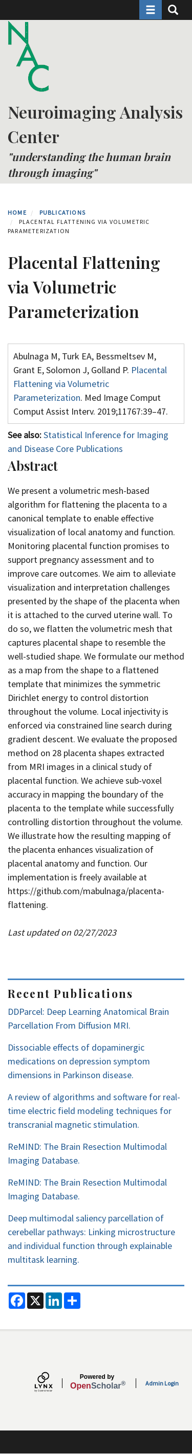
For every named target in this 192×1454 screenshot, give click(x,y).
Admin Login (162, 1383)
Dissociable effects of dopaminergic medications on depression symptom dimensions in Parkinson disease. (79, 1061)
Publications (62, 212)
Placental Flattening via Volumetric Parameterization (90, 383)
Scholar (97, 1382)
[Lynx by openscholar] (52, 1383)
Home (17, 212)
